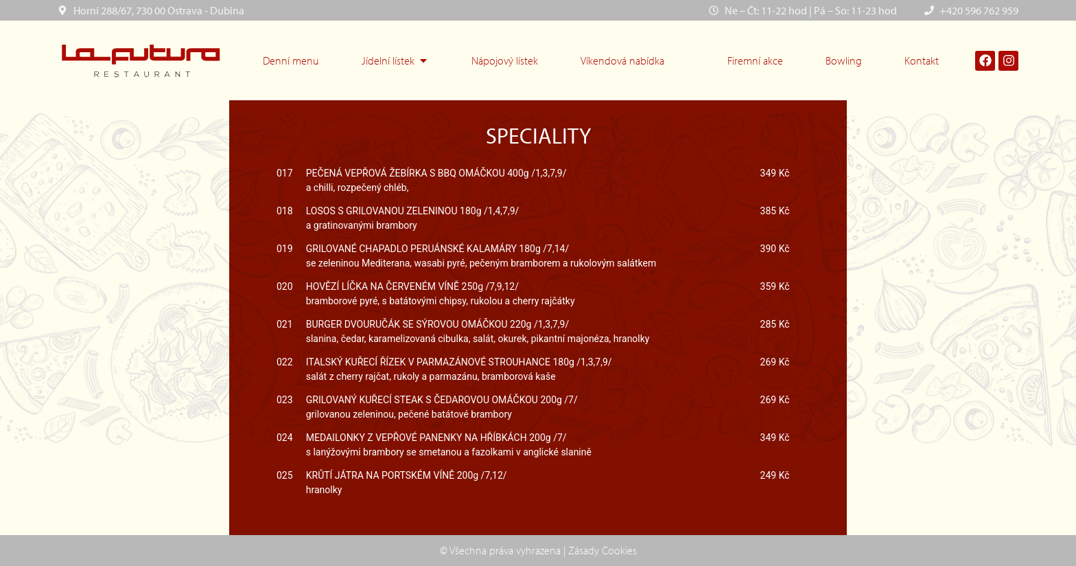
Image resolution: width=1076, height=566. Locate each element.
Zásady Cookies (602, 550)
